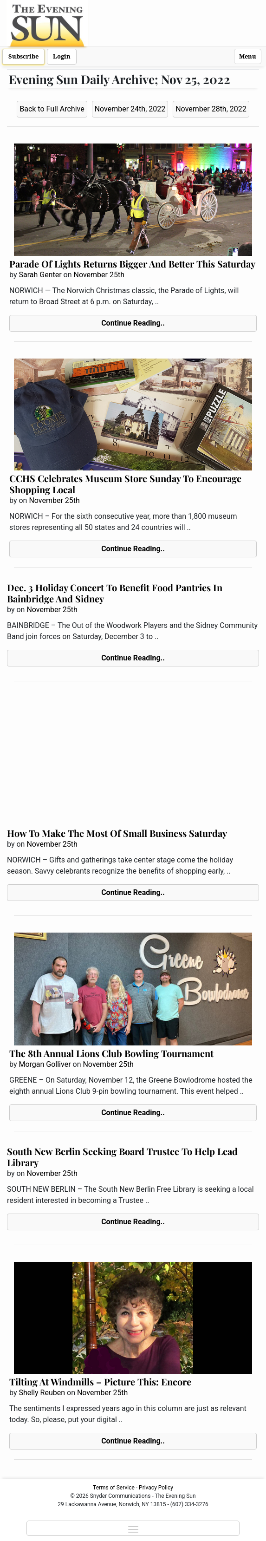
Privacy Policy (156, 1487)
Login (62, 56)
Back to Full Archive (51, 108)
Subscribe (23, 56)
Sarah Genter (40, 274)
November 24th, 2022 (130, 108)
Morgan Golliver (45, 1064)
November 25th (99, 274)
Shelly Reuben (42, 1392)
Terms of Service (114, 1487)
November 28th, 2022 (211, 108)
